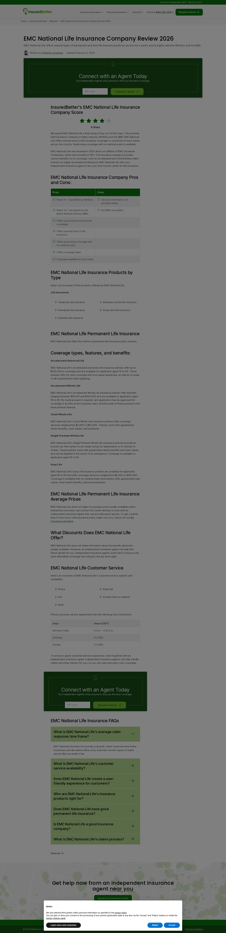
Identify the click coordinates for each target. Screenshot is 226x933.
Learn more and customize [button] (63, 925)
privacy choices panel (55, 918)
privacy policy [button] (121, 913)
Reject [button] (155, 925)
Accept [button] (171, 925)
